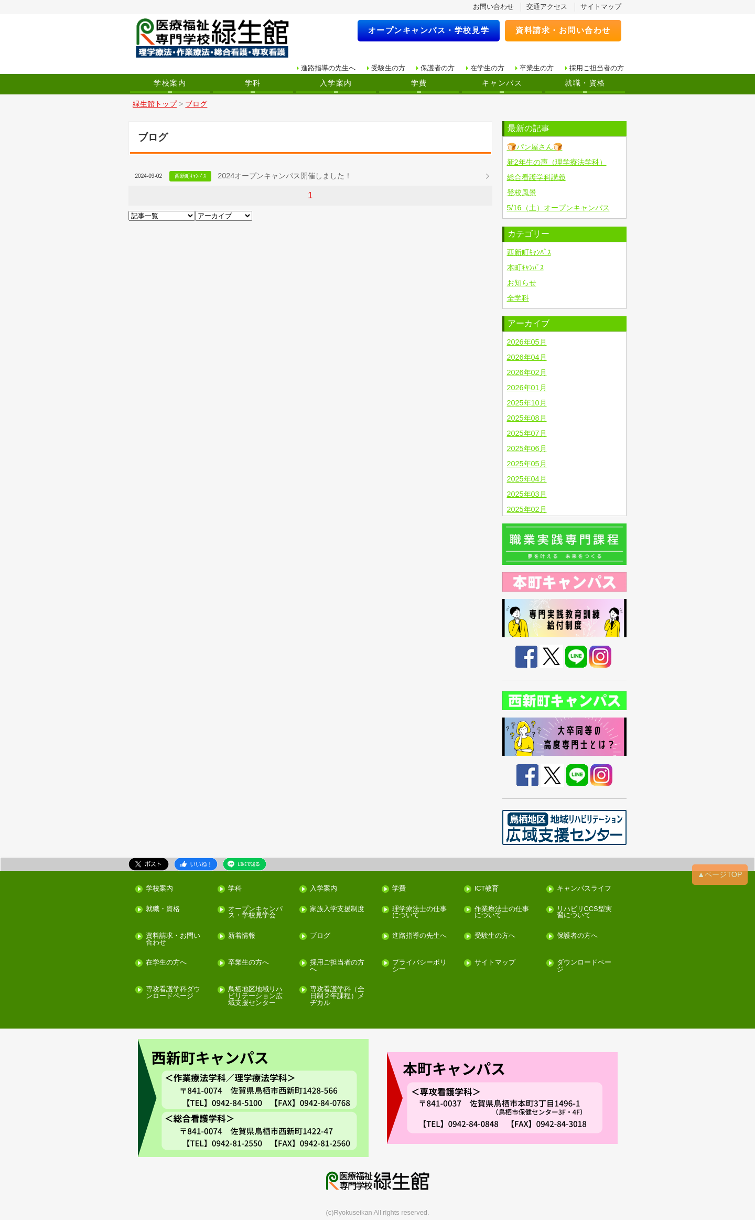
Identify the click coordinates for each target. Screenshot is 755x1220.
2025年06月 (527, 448)
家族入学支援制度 (337, 909)
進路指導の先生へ (328, 68)
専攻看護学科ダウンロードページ (173, 993)
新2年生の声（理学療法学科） (557, 162)
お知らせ (521, 283)
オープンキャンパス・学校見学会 (255, 912)
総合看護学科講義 (536, 177)
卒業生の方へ (248, 962)
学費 (419, 83)
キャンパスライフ (584, 888)
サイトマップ (600, 6)
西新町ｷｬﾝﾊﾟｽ (529, 252)
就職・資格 (585, 83)
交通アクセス (546, 6)
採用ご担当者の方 (596, 68)
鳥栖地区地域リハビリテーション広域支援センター (255, 996)
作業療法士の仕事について (501, 912)
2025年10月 (527, 403)
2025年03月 (527, 494)
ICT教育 (486, 888)
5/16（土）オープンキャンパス (558, 208)
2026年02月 (527, 372)
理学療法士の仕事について (419, 912)
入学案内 (336, 83)
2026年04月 (527, 357)
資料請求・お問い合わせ (563, 30)
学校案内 (170, 83)
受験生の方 (388, 68)
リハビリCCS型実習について (584, 912)
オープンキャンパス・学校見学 (429, 30)
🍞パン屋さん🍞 (535, 147)
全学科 (518, 298)
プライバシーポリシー (419, 966)
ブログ (320, 936)
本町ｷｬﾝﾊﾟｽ (525, 267)
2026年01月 (527, 387)
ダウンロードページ (584, 966)
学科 (253, 83)
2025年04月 (527, 479)
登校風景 (521, 192)
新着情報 (241, 936)
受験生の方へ (494, 936)
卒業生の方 (537, 68)
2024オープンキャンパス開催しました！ (285, 176)
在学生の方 (487, 68)
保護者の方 (437, 68)
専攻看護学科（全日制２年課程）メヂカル (337, 996)
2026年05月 (527, 342)
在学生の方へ (166, 962)
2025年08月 (527, 418)
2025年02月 (527, 509)
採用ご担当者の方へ (337, 966)
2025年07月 (527, 433)
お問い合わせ (493, 6)
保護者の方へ (577, 936)
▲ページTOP (719, 874)
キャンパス (502, 83)
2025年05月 (527, 463)
